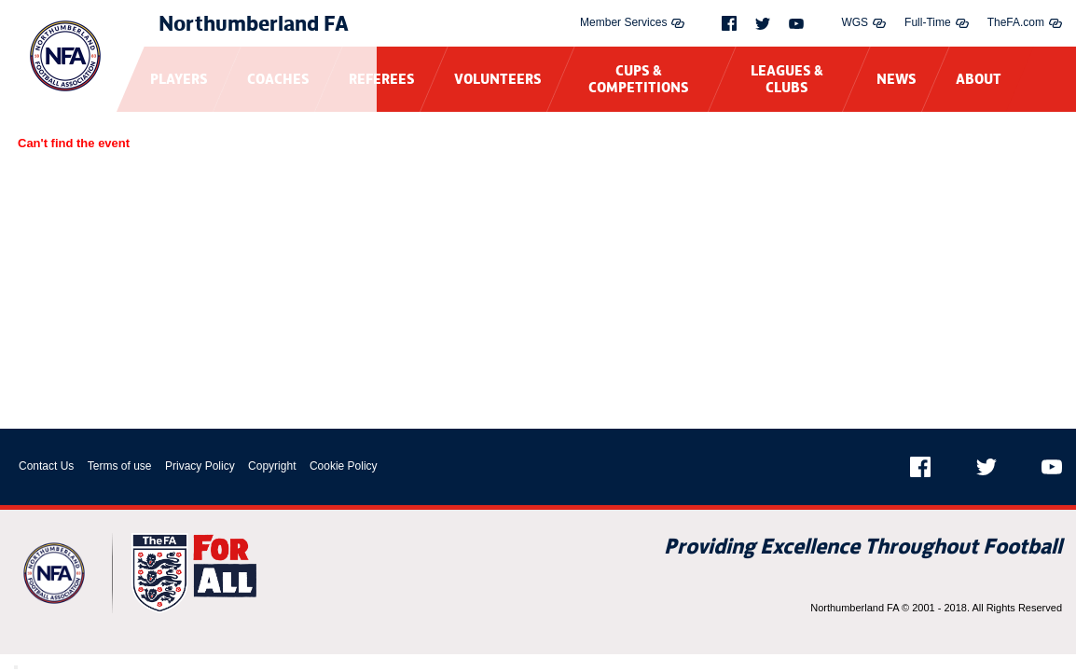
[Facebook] (729, 23)
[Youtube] (796, 24)
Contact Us (46, 465)
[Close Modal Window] (16, 667)
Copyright (272, 465)
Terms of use (120, 465)
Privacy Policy (200, 465)
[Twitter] (762, 24)
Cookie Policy (344, 465)
